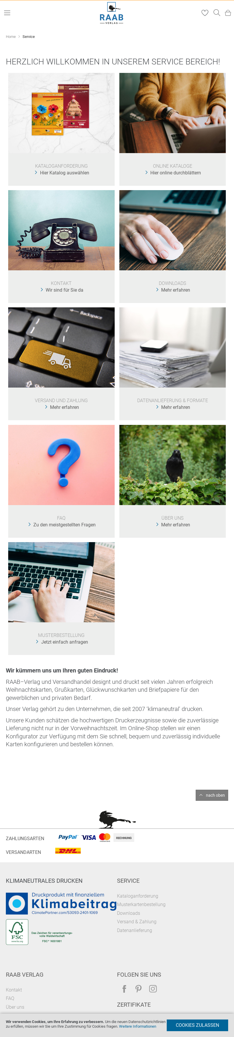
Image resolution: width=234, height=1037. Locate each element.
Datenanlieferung (134, 930)
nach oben (215, 795)
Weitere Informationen (137, 1026)
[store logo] (111, 13)
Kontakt (14, 990)
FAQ (10, 998)
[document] (117, 1025)
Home (11, 36)
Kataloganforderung (137, 896)
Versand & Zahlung (136, 921)
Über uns (15, 1007)
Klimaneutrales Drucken (44, 880)
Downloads (128, 913)
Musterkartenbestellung (141, 904)
